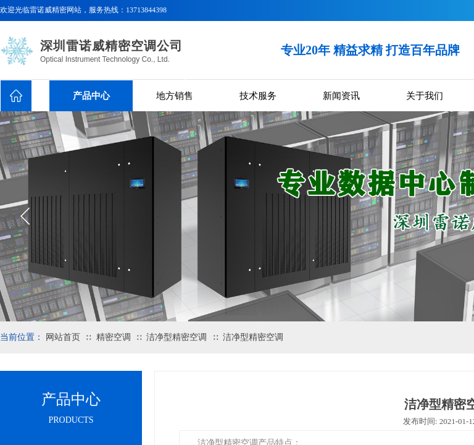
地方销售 (174, 96)
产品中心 (91, 96)
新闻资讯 (341, 96)
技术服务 (257, 96)
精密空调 (113, 337)
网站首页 (63, 337)
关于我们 (424, 96)
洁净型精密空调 (176, 337)
